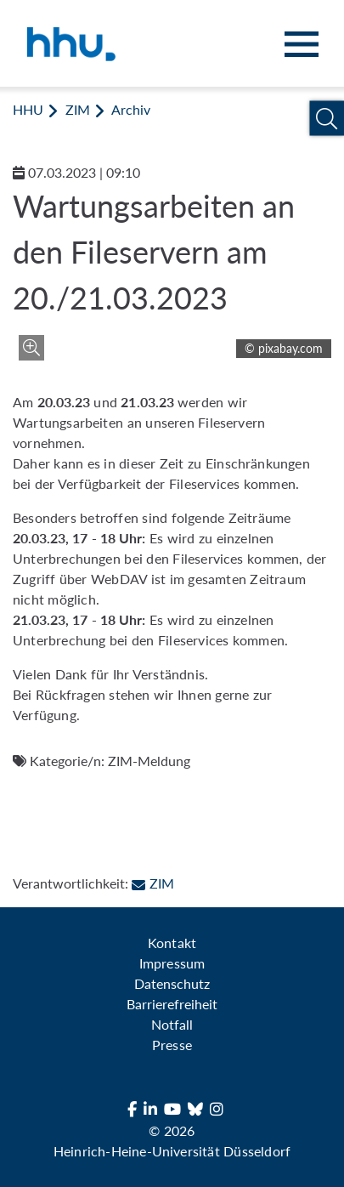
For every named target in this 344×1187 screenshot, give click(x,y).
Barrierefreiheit (172, 1004)
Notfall (172, 1024)
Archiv (130, 109)
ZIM (77, 109)
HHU (28, 109)
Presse (171, 1044)
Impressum (171, 963)
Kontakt (171, 942)
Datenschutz (172, 983)
